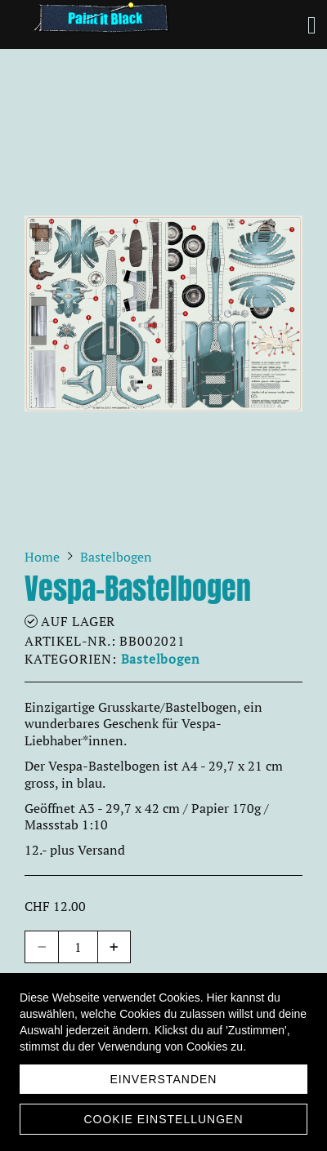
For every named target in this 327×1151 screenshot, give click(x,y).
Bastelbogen (160, 659)
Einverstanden (163, 1079)
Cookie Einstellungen (163, 1119)
